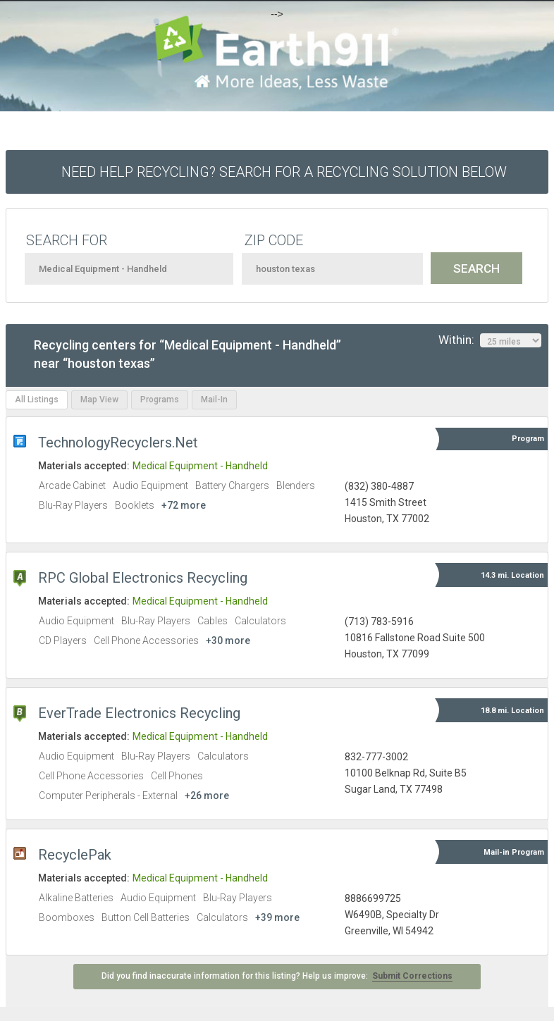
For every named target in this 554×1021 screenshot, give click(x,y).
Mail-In (214, 399)
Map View (99, 399)
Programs (159, 399)
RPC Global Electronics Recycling (142, 577)
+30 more (228, 640)
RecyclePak (74, 854)
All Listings (37, 399)
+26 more (207, 795)
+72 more (183, 505)
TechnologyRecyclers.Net (118, 442)
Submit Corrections (412, 976)
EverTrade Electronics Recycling (139, 713)
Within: (489, 340)
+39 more (277, 917)
